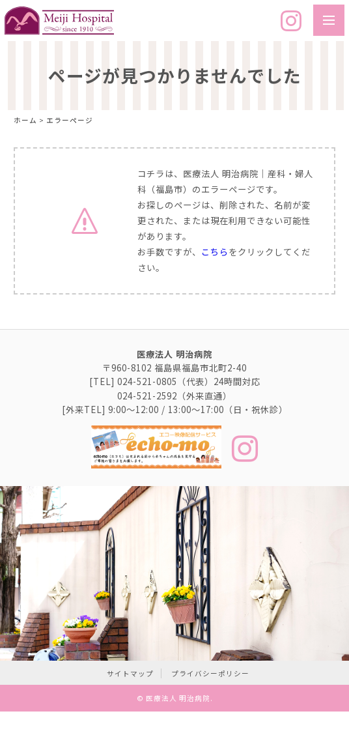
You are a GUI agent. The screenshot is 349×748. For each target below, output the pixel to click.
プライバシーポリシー (210, 673)
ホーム (25, 120)
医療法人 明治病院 (178, 698)
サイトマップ (130, 673)
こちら (215, 252)
